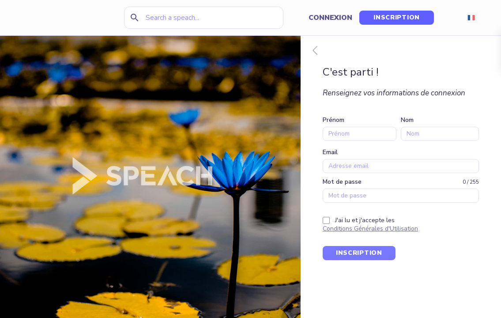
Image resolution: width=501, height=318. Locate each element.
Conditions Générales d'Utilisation (370, 228)
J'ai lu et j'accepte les (365, 220)
